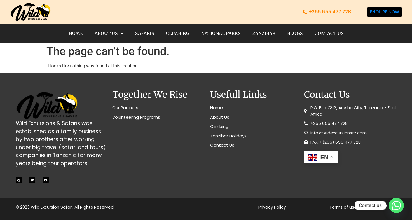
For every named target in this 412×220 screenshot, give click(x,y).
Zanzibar (263, 33)
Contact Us (329, 33)
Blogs (295, 33)
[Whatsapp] (396, 205)
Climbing (177, 33)
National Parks (221, 33)
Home (76, 33)
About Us (109, 33)
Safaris (144, 33)
